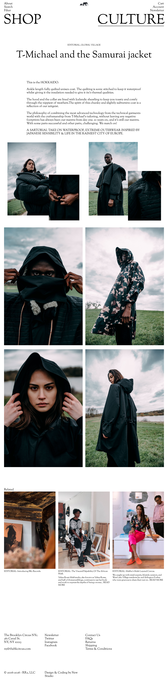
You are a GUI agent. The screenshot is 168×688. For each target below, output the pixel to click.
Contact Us (92, 635)
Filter (7, 10)
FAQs (89, 639)
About (8, 3)
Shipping (91, 645)
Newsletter (157, 10)
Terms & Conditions (98, 649)
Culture (131, 20)
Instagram (51, 642)
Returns (90, 642)
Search (8, 7)
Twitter (49, 639)
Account (158, 7)
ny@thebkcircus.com (17, 649)
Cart (161, 3)
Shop (22, 20)
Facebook (51, 645)
